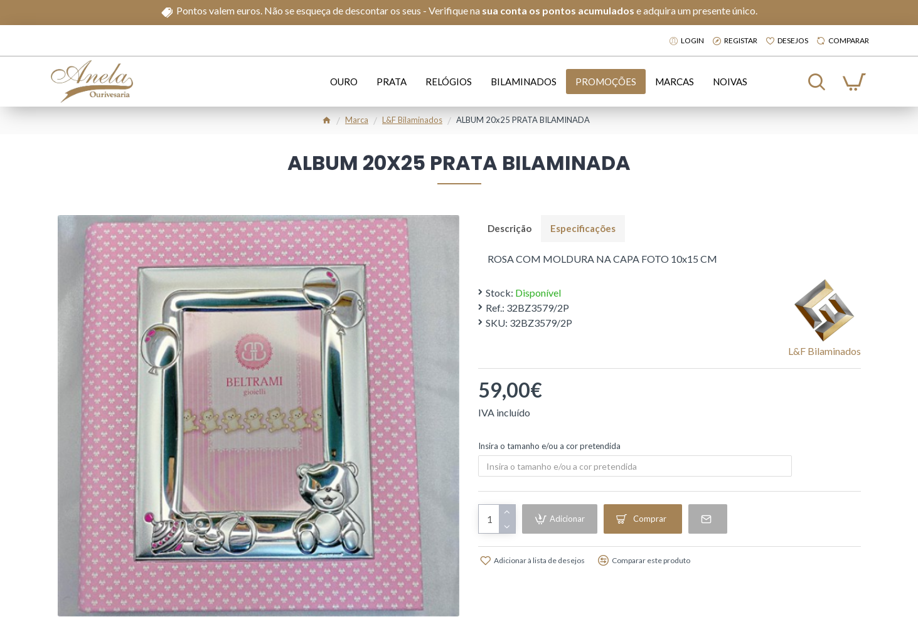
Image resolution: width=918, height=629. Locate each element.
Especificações (583, 228)
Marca (356, 120)
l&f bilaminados (412, 120)
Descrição (509, 228)
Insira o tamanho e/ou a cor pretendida (549, 446)
